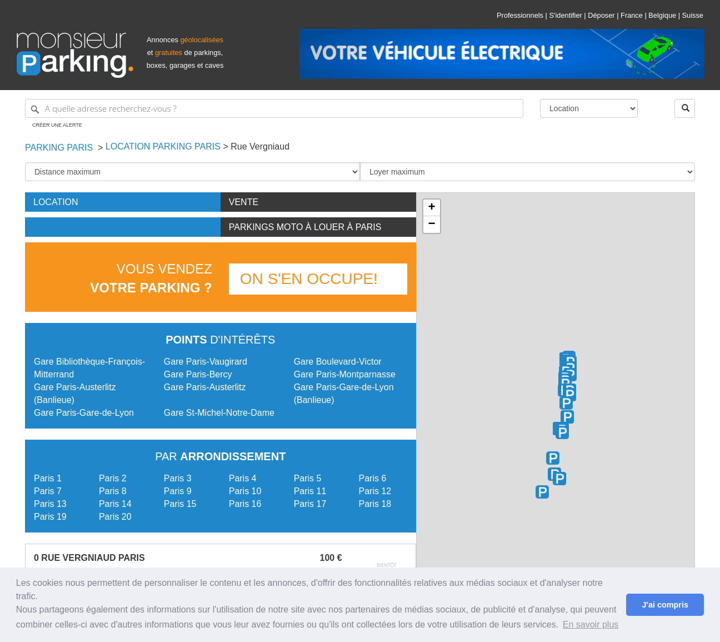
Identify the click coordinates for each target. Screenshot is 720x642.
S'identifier (565, 15)
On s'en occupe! (309, 278)
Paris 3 (178, 478)
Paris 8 (113, 491)
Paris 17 (310, 504)
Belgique (662, 15)
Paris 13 (50, 504)
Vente (243, 202)
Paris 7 (48, 491)
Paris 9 (178, 491)
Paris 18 (375, 504)
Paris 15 (180, 504)
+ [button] (431, 208)
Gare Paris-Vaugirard (205, 361)
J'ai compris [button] (665, 604)
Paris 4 (243, 478)
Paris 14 (115, 504)
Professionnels (520, 15)
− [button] (431, 224)
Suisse (692, 15)
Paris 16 (245, 504)
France (632, 15)
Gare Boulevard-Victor (338, 361)
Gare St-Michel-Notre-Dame (219, 412)
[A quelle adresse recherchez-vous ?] (274, 108)
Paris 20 (115, 516)
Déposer (601, 15)
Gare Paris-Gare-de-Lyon (84, 412)
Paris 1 (48, 478)
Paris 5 (308, 478)
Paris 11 (310, 491)
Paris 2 (113, 478)
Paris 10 (245, 491)
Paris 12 (375, 491)
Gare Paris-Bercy (198, 374)
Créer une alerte (57, 125)
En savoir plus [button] (591, 624)
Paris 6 (373, 478)
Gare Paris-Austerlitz (205, 387)
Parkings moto (305, 227)
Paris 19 (50, 516)
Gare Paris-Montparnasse (345, 374)
